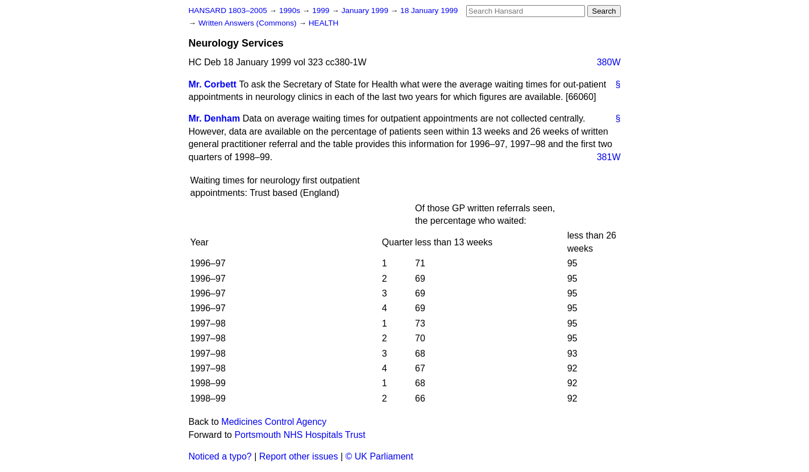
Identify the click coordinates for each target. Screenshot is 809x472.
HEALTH (324, 23)
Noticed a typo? (220, 456)
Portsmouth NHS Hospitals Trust (299, 435)
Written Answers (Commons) (248, 23)
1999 (321, 10)
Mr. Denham (214, 118)
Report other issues (298, 456)
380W (609, 62)
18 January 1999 (429, 10)
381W (609, 157)
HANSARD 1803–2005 (228, 10)
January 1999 (366, 10)
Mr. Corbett (213, 84)
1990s (290, 10)
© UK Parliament (379, 456)
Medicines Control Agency (273, 422)
